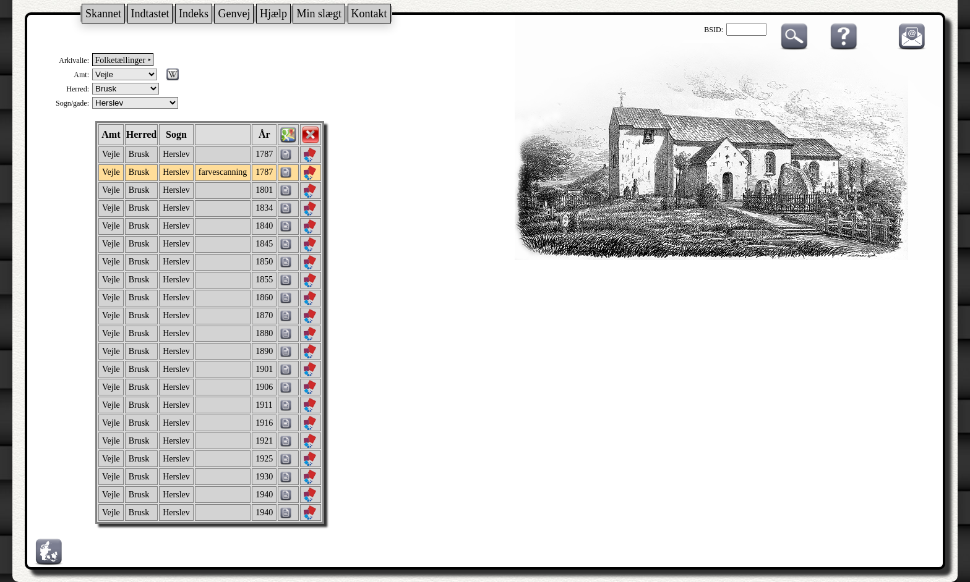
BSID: (713, 29)
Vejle (111, 154)
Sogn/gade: (72, 103)
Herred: (77, 89)
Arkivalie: (74, 60)
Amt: (81, 74)
